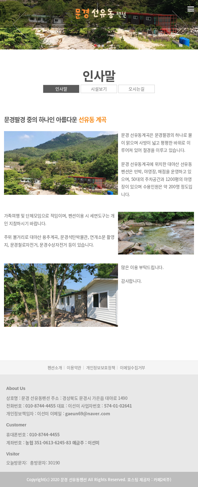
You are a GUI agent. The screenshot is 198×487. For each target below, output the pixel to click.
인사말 (61, 89)
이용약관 (74, 367)
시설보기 (99, 89)
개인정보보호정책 (100, 367)
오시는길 (136, 89)
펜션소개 (55, 367)
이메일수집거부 (132, 367)
